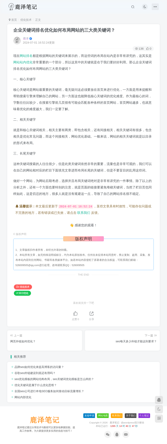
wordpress (129, 422)
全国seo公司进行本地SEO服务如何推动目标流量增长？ (49, 391)
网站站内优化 (23, 62)
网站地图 (103, 415)
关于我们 (131, 415)
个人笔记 (144, 415)
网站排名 (26, 55)
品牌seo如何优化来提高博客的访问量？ (39, 367)
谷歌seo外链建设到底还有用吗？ (35, 373)
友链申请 (89, 415)
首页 (13, 19)
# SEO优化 (22, 293)
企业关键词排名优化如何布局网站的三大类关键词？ (64, 30)
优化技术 (26, 19)
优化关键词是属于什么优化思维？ (35, 385)
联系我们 (83, 212)
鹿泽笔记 (114, 422)
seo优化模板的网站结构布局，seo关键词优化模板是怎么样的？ (54, 379)
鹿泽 (26, 38)
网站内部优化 (22, 397)
